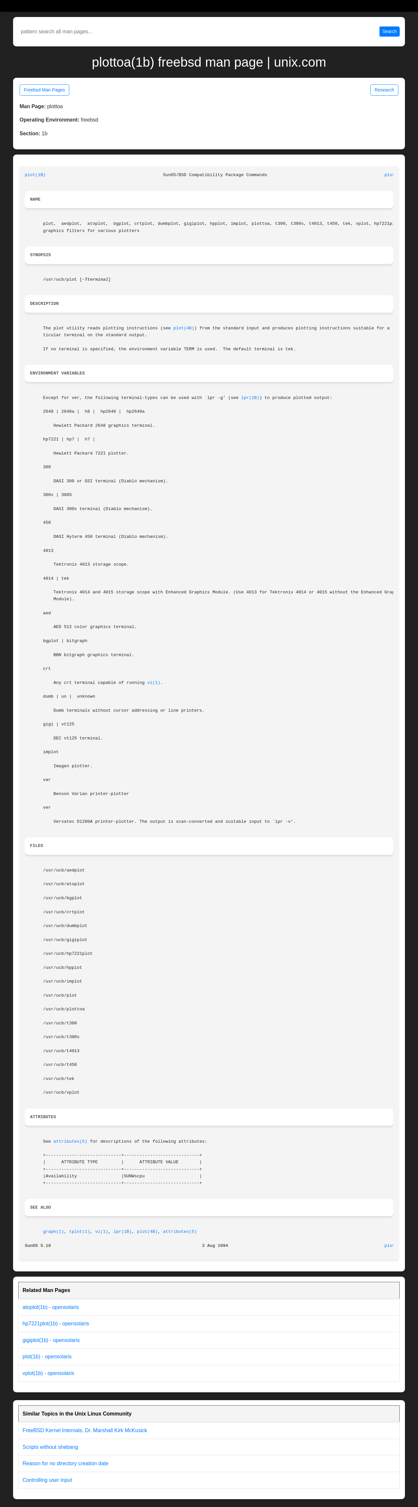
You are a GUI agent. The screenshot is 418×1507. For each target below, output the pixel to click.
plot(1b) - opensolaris (47, 1356)
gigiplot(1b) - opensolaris (51, 1340)
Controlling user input (47, 1480)
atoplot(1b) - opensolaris (51, 1307)
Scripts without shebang (50, 1447)
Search (389, 31)
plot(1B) (35, 175)
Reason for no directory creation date (65, 1463)
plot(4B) (183, 328)
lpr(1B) (250, 397)
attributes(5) (71, 1141)
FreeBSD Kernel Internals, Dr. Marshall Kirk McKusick (85, 1430)
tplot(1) (79, 1231)
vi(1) (153, 682)
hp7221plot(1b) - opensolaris (56, 1323)
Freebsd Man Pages (44, 89)
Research (384, 89)
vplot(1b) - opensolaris (48, 1373)
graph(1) (53, 1231)
